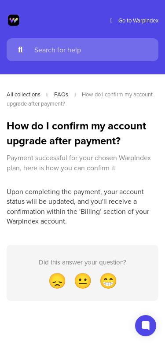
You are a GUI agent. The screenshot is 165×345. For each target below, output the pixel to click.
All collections (23, 94)
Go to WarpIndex (133, 20)
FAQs (61, 94)
